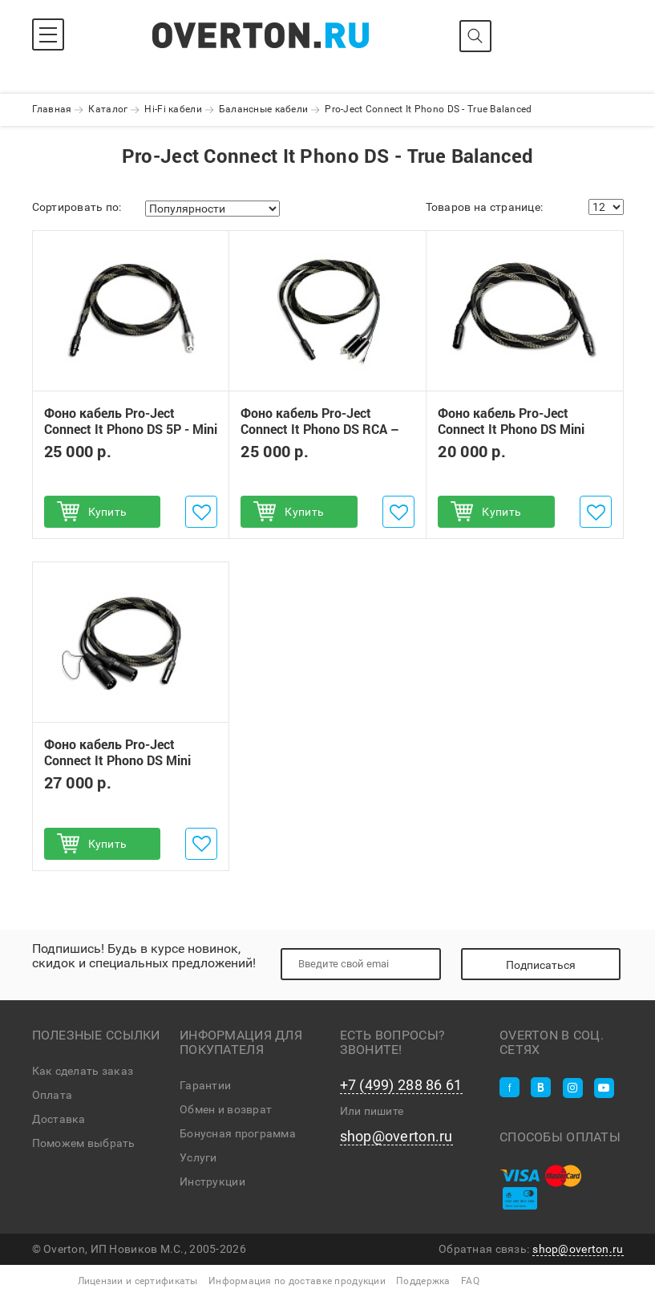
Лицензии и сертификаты (138, 1281)
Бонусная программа (238, 1133)
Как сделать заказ (83, 1070)
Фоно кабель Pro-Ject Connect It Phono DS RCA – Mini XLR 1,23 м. (320, 429)
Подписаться (541, 964)
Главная (52, 109)
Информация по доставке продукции (297, 1281)
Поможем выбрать (83, 1143)
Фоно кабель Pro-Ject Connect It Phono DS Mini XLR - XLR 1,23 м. (117, 760)
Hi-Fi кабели (172, 109)
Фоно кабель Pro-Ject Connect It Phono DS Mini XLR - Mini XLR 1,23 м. (511, 429)
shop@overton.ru (396, 1137)
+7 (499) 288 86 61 (401, 1085)
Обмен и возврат (226, 1109)
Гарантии (205, 1085)
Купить (107, 511)
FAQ (470, 1281)
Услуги (198, 1157)
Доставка (59, 1118)
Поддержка (423, 1281)
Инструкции (212, 1181)
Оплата (52, 1094)
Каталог (107, 109)
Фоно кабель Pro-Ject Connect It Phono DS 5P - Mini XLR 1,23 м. (130, 429)
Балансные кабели (263, 109)
